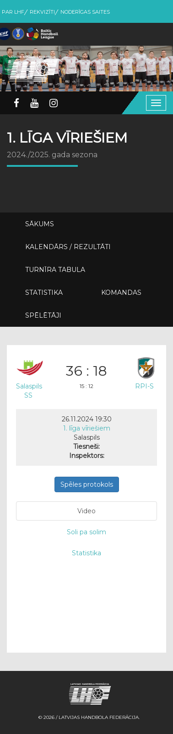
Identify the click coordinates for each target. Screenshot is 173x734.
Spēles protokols (86, 484)
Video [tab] (86, 511)
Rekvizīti (42, 12)
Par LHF (13, 12)
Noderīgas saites (85, 12)
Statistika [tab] (86, 553)
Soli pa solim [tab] (86, 532)
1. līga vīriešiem (86, 428)
